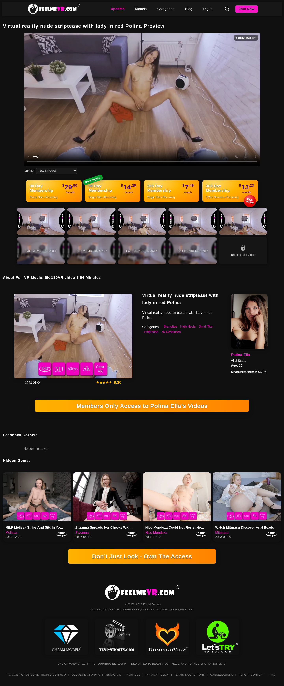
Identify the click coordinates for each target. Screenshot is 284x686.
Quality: (29, 170)
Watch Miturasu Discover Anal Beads (244, 527)
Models (141, 9)
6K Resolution (171, 332)
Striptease (151, 332)
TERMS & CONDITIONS (189, 674)
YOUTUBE (133, 674)
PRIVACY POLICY (157, 674)
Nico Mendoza (156, 533)
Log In (208, 9)
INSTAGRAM (113, 674)
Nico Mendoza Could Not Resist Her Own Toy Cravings (176, 527)
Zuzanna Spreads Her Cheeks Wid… (104, 527)
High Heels (187, 326)
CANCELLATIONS (221, 674)
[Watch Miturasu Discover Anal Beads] (247, 496)
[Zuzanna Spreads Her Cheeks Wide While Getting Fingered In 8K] (107, 496)
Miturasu (221, 533)
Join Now (247, 9)
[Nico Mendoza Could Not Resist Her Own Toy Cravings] (177, 496)
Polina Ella (240, 355)
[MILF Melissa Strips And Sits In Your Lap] (37, 496)
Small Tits (205, 326)
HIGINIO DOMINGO (53, 674)
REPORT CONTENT (251, 674)
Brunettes (170, 326)
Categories (166, 9)
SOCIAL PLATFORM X (85, 674)
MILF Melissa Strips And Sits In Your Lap (36, 527)
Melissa (11, 533)
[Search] (227, 8)
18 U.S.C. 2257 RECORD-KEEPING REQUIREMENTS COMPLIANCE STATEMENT (142, 609)
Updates (118, 9)
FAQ (272, 674)
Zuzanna (82, 533)
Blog (188, 9)
